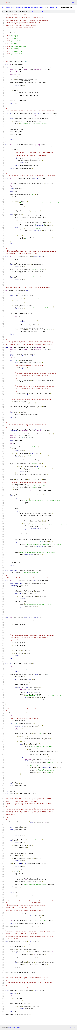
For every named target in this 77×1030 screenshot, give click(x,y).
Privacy (13, 1027)
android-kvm (6, 7)
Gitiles (9, 1027)
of (56, 7)
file (33, 11)
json (74, 1027)
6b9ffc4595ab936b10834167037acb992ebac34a (31, 7)
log (37, 11)
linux (13, 7)
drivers (52, 7)
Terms (18, 1027)
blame (41, 11)
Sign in (73, 2)
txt (70, 1027)
